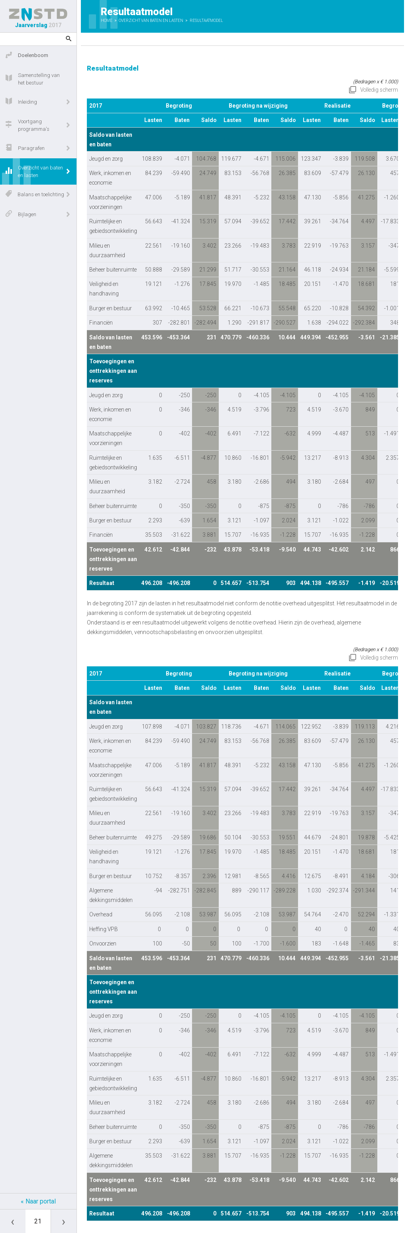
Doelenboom (27, 55)
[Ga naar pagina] (38, 1221)
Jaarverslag (38, 18)
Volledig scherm (379, 90)
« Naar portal (38, 1201)
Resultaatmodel (206, 20)
